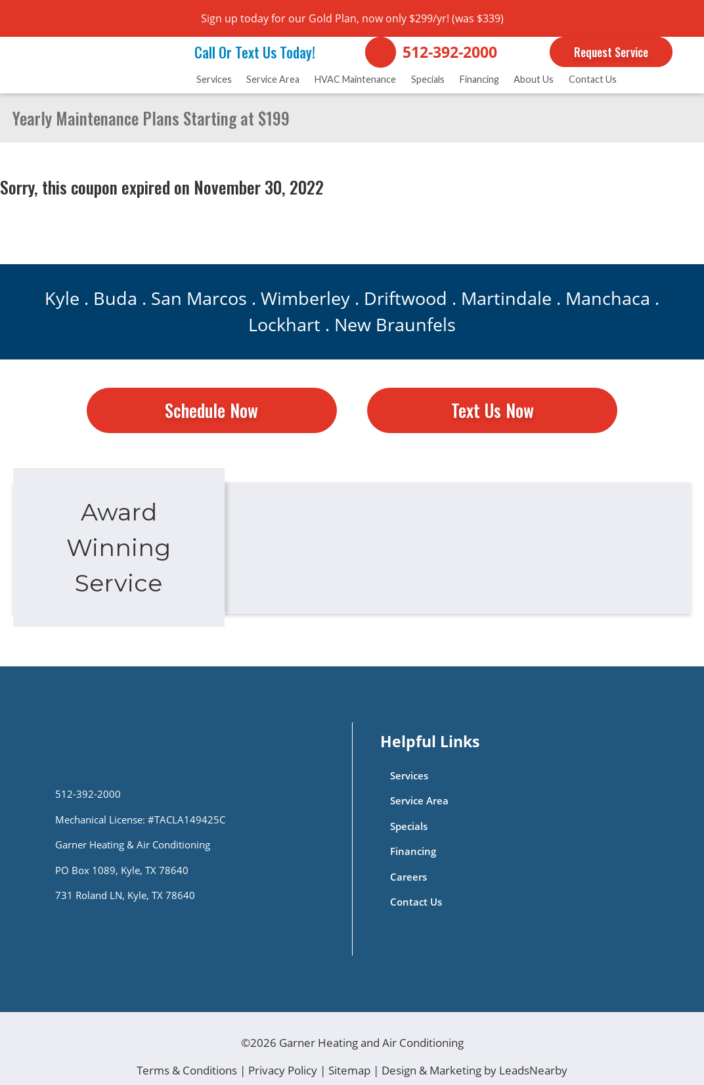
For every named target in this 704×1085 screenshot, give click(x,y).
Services (214, 79)
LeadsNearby (533, 1070)
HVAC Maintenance (355, 79)
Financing (479, 79)
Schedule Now (211, 410)
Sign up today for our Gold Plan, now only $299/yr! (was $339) (352, 18)
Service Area (272, 79)
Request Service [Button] (611, 51)
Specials (428, 79)
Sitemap (349, 1070)
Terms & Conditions (187, 1070)
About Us (534, 79)
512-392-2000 (450, 51)
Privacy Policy (282, 1070)
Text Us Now (492, 410)
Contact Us (593, 79)
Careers (408, 877)
